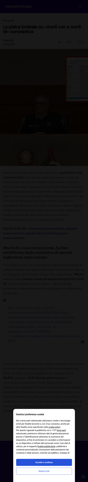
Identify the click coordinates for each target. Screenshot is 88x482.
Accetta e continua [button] (44, 462)
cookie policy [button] (54, 427)
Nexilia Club (44, 471)
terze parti (61, 430)
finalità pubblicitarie (46, 446)
